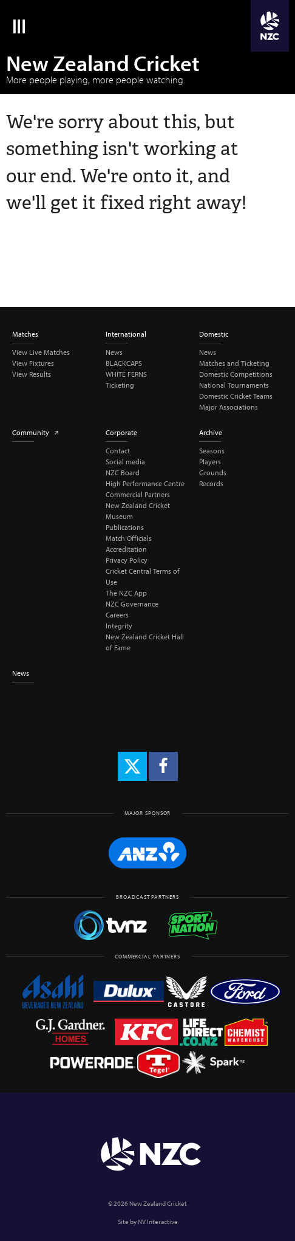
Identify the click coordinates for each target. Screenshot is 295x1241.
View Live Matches (41, 352)
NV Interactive (158, 1221)
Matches (25, 334)
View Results (31, 374)
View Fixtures (33, 363)
